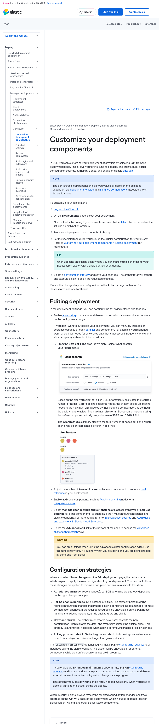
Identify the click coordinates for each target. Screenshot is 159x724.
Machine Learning (110, 499)
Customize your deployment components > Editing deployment (100, 242)
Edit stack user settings (117, 517)
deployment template (82, 189)
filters (124, 222)
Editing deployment (75, 301)
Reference (150, 23)
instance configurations (114, 189)
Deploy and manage (16, 35)
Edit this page (141, 109)
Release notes (114, 23)
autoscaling (69, 315)
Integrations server (64, 503)
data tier (90, 329)
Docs (6, 23)
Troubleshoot (133, 23)
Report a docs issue (118, 109)
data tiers (128, 170)
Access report (54, 3)
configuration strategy (77, 274)
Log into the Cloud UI (66, 209)
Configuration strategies (81, 569)
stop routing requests (131, 644)
